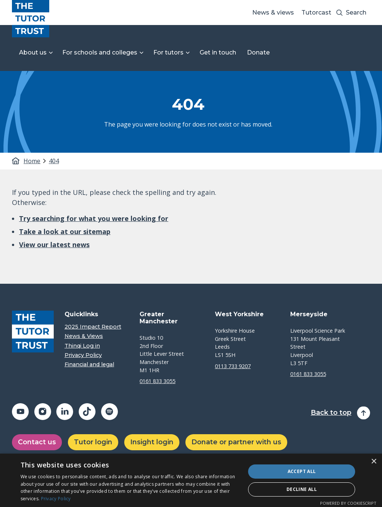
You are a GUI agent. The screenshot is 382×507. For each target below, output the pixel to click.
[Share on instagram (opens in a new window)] (42, 411)
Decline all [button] (301, 489)
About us (33, 52)
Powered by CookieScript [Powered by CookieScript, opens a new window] (348, 503)
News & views (273, 12)
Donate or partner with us (236, 442)
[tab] (35, 160)
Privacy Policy (83, 355)
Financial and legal (89, 364)
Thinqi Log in (82, 346)
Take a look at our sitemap (64, 231)
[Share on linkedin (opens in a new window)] (64, 411)
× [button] (373, 461)
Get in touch (218, 52)
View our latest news (54, 244)
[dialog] (191, 480)
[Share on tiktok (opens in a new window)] (87, 411)
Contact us (37, 442)
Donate (258, 52)
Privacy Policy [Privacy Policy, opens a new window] (56, 498)
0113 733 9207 (233, 366)
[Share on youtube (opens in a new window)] (20, 411)
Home (31, 161)
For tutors (168, 52)
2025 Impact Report (93, 327)
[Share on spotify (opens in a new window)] (109, 411)
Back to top (331, 413)
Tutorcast (316, 12)
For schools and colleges (99, 52)
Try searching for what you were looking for (93, 218)
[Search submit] (339, 12)
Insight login (151, 442)
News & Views (84, 336)
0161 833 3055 (157, 381)
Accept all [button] (302, 471)
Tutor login (93, 442)
